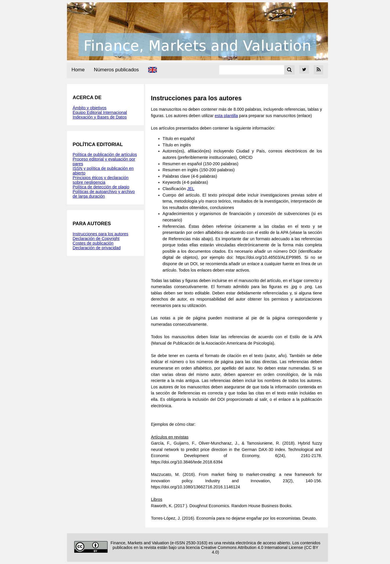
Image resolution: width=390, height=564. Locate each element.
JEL (190, 188)
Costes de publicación (93, 243)
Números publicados (116, 69)
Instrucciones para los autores (100, 234)
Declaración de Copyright (96, 238)
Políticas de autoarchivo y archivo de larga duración (104, 194)
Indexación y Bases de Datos (100, 117)
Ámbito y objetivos (90, 107)
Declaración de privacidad (97, 247)
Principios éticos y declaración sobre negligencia (101, 180)
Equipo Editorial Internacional (100, 112)
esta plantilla (226, 115)
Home (78, 69)
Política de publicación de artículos (105, 154)
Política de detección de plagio (101, 187)
